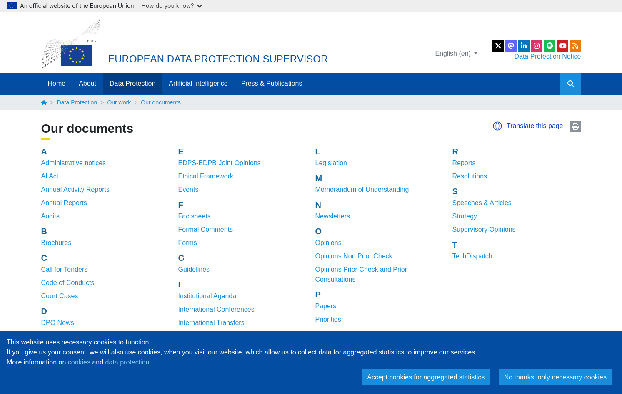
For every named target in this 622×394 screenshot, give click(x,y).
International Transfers (211, 322)
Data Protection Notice (547, 56)
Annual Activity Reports (75, 189)
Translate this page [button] (535, 125)
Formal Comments (205, 229)
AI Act (50, 176)
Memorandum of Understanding (362, 189)
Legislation (331, 162)
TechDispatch (472, 256)
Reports (464, 162)
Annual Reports (64, 202)
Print (575, 126)
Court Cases (59, 296)
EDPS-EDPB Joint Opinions (219, 162)
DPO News (57, 322)
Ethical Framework (205, 176)
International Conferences (216, 309)
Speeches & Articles (482, 202)
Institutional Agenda (207, 296)
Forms (187, 242)
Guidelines (194, 269)
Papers (326, 306)
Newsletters (332, 216)
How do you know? (172, 5)
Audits (50, 216)
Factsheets (194, 216)
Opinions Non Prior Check (353, 256)
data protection (127, 362)
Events (188, 189)
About (87, 83)
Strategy (464, 216)
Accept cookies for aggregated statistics (426, 377)
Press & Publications (271, 83)
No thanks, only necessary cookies (555, 377)
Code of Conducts (68, 282)
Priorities (328, 319)
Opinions (328, 242)
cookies (79, 362)
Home (57, 83)
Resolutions (469, 176)
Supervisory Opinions (484, 229)
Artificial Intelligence (198, 83)
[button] (497, 126)
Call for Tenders (64, 269)
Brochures (56, 242)
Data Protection (132, 83)
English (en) (454, 53)
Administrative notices (73, 162)
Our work (119, 102)
